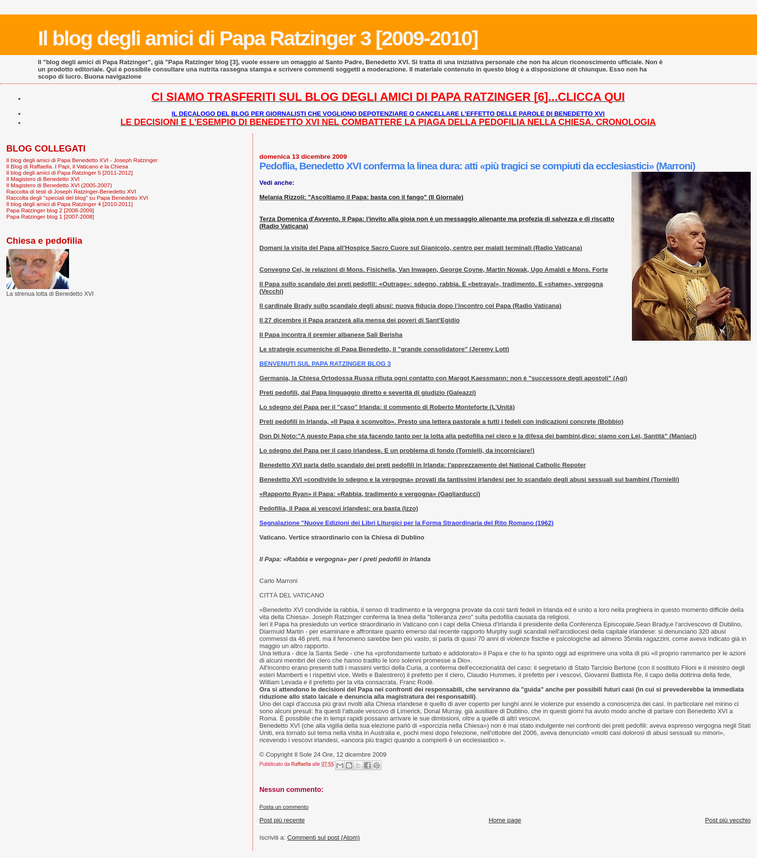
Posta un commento (283, 807)
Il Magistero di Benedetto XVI (43, 179)
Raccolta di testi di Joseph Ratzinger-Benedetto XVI (71, 191)
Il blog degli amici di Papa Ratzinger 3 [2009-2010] (257, 38)
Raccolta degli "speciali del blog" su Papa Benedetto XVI (77, 197)
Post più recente (282, 820)
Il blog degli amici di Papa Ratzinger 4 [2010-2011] (69, 204)
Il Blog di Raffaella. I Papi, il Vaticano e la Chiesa (67, 166)
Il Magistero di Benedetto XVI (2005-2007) (59, 185)
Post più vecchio (728, 820)
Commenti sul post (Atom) (323, 837)
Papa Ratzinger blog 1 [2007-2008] (50, 216)
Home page (505, 820)
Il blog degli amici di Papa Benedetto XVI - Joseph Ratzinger (81, 160)
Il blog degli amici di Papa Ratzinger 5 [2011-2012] (69, 172)
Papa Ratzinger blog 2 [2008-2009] (50, 210)
